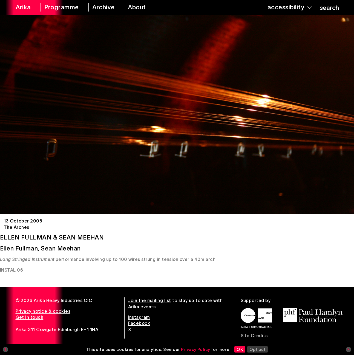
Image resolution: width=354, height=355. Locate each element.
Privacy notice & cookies (43, 311)
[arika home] (22, 7)
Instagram (139, 317)
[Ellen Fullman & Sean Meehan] (177, 114)
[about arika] (143, 7)
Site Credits (254, 335)
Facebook (139, 323)
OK (240, 349)
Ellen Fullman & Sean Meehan (52, 237)
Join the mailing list (149, 300)
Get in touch (30, 317)
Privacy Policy (195, 349)
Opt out (257, 349)
